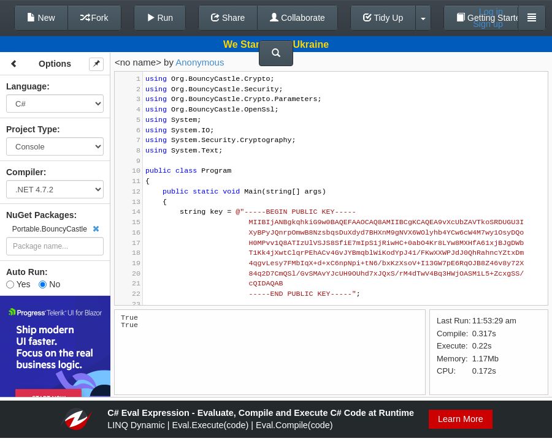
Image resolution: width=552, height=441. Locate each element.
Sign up (488, 24)
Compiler (25, 172)
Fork (94, 18)
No (49, 284)
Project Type (31, 129)
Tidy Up (383, 18)
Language (26, 86)
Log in (491, 12)
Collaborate (297, 18)
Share (228, 18)
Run (160, 18)
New (41, 18)
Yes (18, 284)
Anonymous (199, 62)
